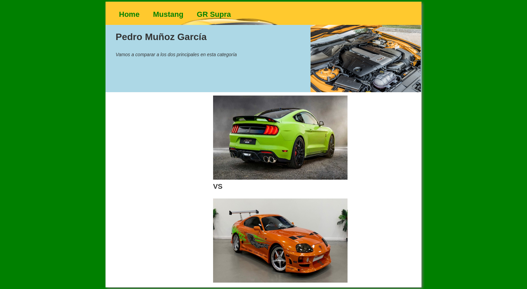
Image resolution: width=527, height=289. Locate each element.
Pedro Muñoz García (161, 37)
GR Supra (214, 14)
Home (129, 14)
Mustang (168, 14)
